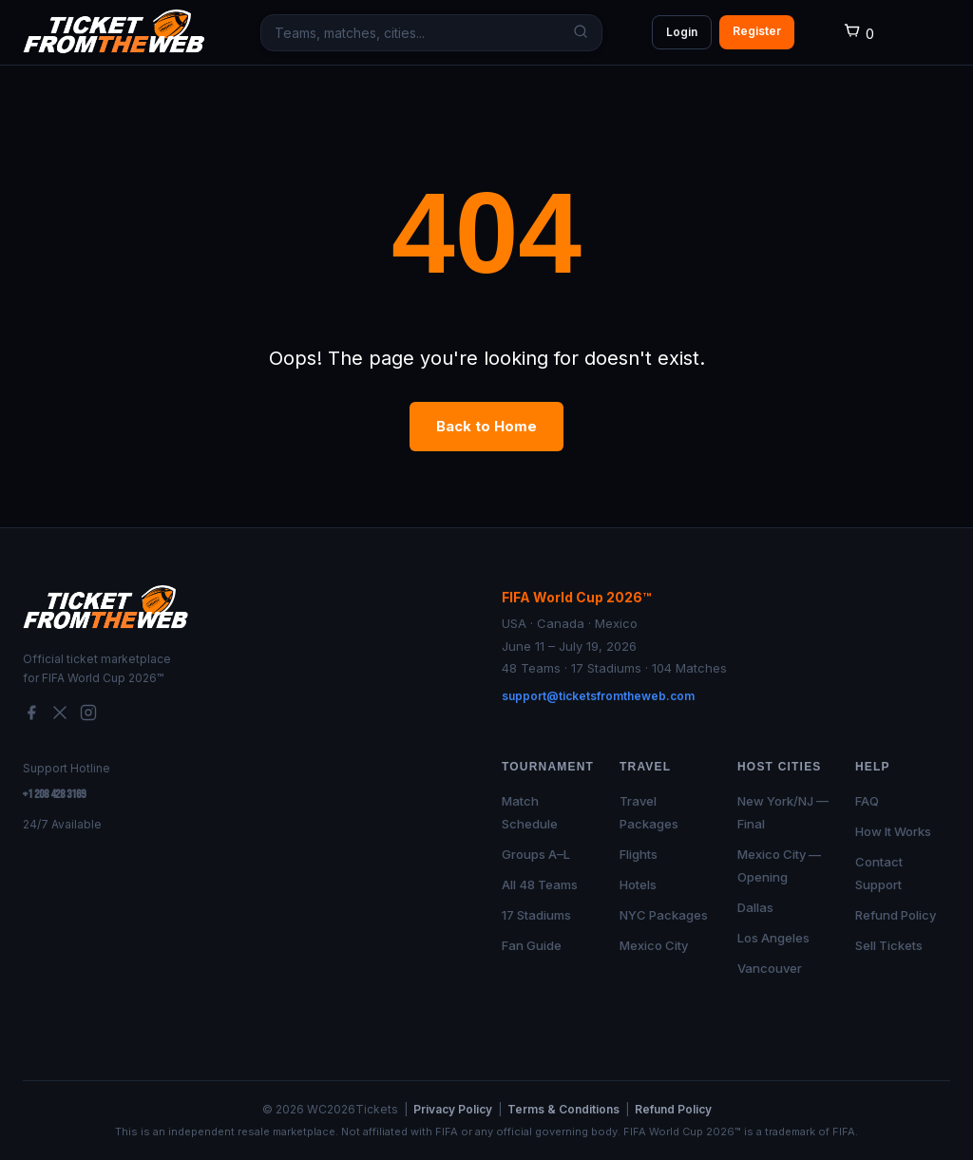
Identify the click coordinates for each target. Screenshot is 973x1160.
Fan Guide (532, 945)
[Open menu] (937, 32)
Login (681, 32)
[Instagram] (88, 716)
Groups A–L (536, 854)
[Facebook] (31, 716)
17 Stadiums (536, 914)
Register (757, 31)
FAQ (867, 800)
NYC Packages (664, 914)
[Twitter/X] (59, 716)
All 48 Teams (540, 884)
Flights (639, 854)
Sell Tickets (889, 945)
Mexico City (654, 945)
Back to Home (486, 426)
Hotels (638, 884)
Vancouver (769, 968)
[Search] (576, 33)
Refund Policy (895, 914)
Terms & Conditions (563, 1109)
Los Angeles (773, 937)
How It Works (893, 831)
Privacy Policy (452, 1109)
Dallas (755, 907)
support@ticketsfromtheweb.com (598, 696)
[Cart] (858, 34)
